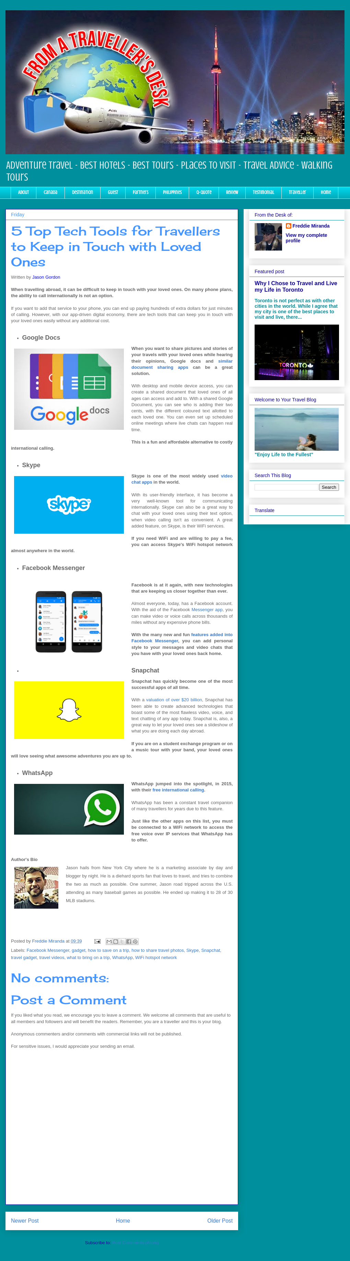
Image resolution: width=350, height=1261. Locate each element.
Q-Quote (203, 192)
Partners (140, 192)
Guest (113, 192)
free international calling (178, 789)
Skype (192, 950)
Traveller (297, 192)
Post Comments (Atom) (135, 1242)
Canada (50, 192)
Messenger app (207, 609)
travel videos (51, 957)
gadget (78, 950)
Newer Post (25, 1221)
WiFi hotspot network (156, 957)
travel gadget (24, 957)
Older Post (220, 1221)
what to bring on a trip (88, 957)
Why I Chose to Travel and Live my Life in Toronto (296, 286)
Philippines (172, 192)
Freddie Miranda (311, 226)
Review (232, 192)
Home (326, 192)
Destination (82, 192)
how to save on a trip (108, 950)
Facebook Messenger (48, 950)
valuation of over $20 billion (174, 699)
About (23, 192)
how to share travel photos (157, 950)
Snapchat (210, 950)
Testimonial (263, 192)
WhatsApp (122, 957)
